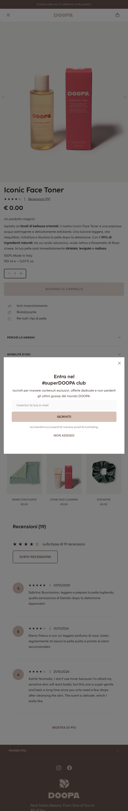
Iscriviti (64, 416)
